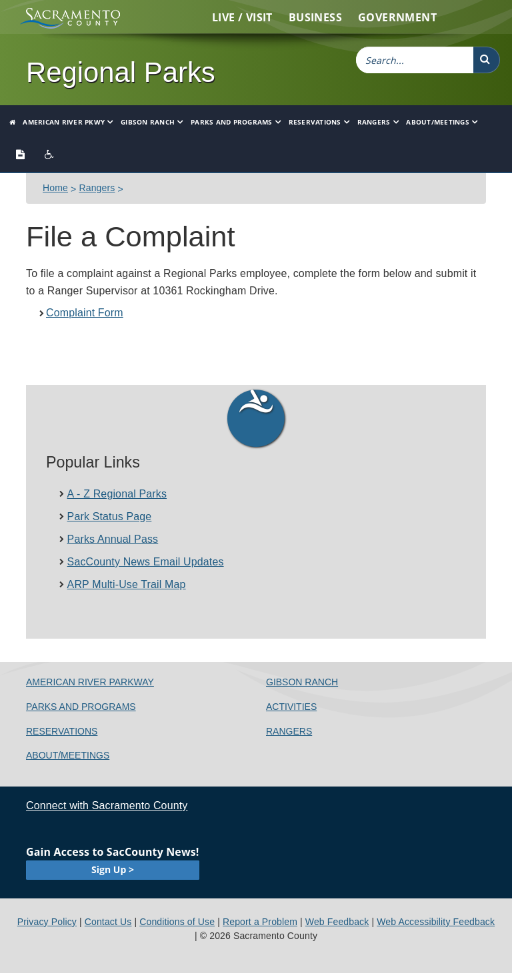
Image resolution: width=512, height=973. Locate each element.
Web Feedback (337, 921)
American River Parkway (90, 682)
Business (315, 17)
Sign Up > (112, 869)
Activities (291, 706)
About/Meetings (437, 122)
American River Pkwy (64, 122)
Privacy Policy (47, 921)
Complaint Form (84, 312)
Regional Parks (120, 72)
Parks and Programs (232, 122)
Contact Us (108, 921)
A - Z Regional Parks (117, 493)
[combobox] (414, 60)
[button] (486, 60)
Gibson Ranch (148, 122)
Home (55, 187)
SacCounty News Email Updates (145, 561)
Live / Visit (242, 17)
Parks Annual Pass (113, 539)
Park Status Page (109, 516)
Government (397, 17)
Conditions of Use (177, 921)
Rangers (374, 122)
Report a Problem (260, 921)
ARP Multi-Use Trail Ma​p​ (126, 584)
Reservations (315, 122)
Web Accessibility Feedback (436, 921)
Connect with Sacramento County (106, 805)
